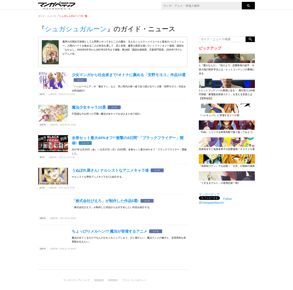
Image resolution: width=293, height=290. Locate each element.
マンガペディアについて (76, 280)
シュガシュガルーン (76, 29)
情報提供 (99, 280)
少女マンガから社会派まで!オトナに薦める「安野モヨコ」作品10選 (129, 75)
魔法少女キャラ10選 (89, 107)
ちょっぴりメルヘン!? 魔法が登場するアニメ (109, 231)
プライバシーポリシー (134, 280)
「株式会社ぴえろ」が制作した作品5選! (105, 201)
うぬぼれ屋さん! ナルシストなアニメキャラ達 (110, 170)
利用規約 (113, 280)
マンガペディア (209, 194)
